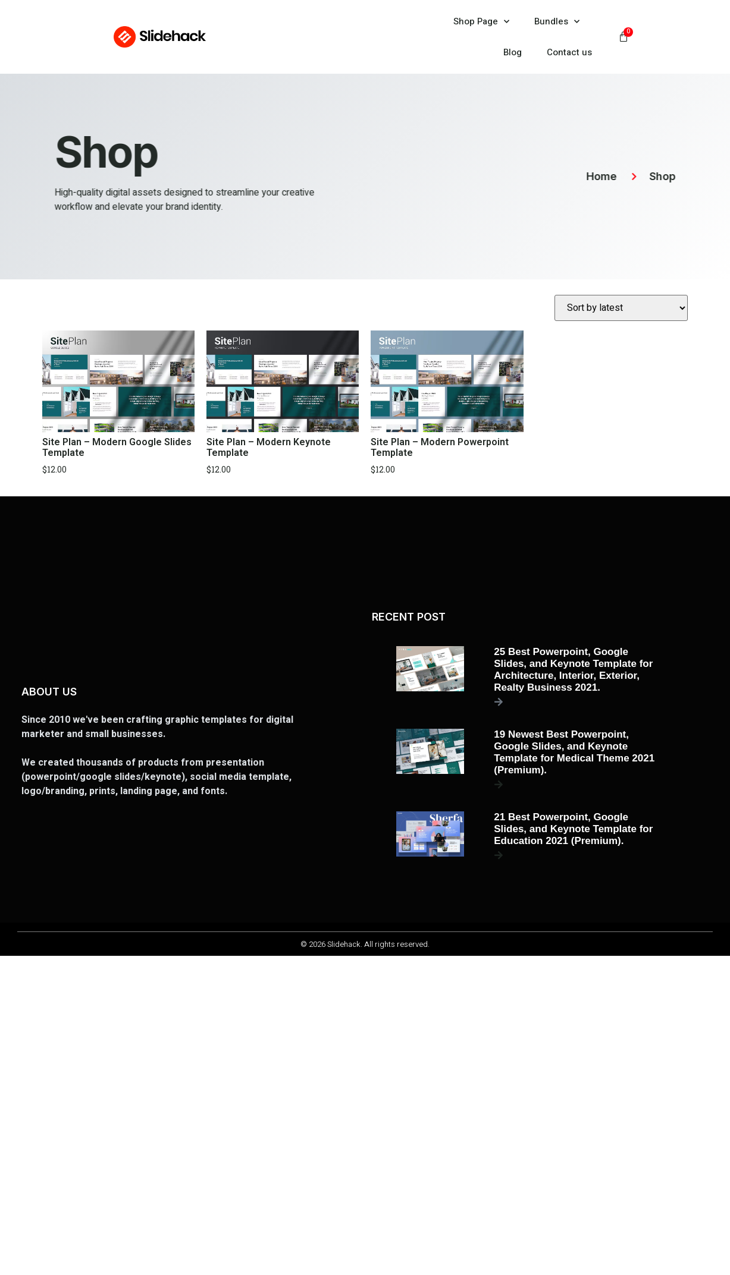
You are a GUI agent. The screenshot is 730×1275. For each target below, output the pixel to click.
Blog (512, 52)
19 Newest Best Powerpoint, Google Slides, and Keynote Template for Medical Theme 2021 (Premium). (574, 752)
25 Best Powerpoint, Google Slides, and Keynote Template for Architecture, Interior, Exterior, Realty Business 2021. (573, 669)
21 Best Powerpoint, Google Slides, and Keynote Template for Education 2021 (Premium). (573, 828)
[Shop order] (621, 308)
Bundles (556, 21)
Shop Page (481, 21)
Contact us (569, 52)
